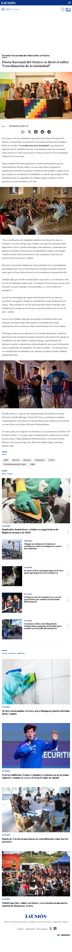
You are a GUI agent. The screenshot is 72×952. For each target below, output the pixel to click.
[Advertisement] (36, 32)
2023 (6, 460)
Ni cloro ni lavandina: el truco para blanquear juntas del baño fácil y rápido (36, 712)
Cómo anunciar (41, 929)
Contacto (20, 929)
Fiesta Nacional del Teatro (15, 464)
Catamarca (39, 460)
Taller (32, 464)
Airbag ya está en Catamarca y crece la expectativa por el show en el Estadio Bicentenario (42, 599)
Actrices (27, 460)
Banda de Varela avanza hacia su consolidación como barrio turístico (35, 840)
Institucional (30, 929)
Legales (65, 922)
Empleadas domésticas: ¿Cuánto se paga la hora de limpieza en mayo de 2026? (30, 531)
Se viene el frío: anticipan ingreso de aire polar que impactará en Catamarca (43, 571)
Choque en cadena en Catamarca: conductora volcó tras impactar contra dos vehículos (43, 546)
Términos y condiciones (52, 922)
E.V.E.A (51, 460)
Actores (15, 460)
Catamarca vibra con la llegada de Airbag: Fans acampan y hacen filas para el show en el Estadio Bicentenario (43, 626)
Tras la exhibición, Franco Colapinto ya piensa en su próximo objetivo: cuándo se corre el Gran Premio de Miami (35, 776)
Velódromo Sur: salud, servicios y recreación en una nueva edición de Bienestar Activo (34, 904)
